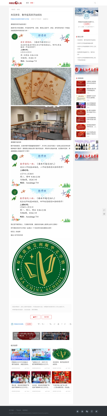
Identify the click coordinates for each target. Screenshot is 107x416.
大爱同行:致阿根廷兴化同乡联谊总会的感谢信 (91, 83)
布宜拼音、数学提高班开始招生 (61, 363)
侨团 (31, 3)
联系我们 (25, 410)
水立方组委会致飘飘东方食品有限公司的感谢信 (91, 133)
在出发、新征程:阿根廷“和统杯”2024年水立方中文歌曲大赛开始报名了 (41, 386)
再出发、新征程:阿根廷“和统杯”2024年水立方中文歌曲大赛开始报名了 (20, 386)
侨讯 (18, 9)
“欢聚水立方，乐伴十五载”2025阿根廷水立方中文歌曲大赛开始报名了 (41, 363)
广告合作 (18, 410)
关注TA (86, 30)
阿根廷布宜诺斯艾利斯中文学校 (20, 19)
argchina (46, 413)
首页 (27, 3)
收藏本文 (45, 19)
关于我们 (11, 410)
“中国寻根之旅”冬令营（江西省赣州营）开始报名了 (61, 386)
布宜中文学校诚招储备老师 (85, 43)
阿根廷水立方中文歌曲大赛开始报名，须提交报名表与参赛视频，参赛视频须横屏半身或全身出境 (20, 363)
